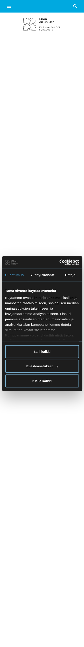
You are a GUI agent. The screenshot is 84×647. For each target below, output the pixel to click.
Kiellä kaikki (42, 381)
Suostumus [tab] (14, 275)
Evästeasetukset (42, 366)
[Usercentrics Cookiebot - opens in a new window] (60, 262)
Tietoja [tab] (70, 275)
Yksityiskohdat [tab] (42, 275)
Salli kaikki (42, 351)
